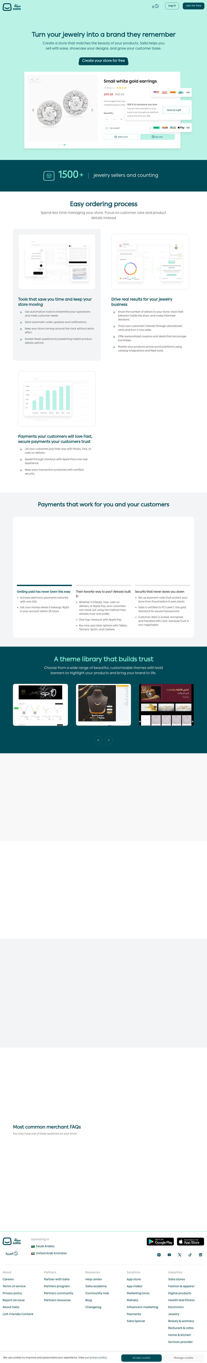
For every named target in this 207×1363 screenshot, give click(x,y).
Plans (126, 6)
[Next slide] (98, 740)
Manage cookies (183, 1358)
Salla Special (107, 6)
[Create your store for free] (103, 61)
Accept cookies (141, 1358)
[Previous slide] (109, 740)
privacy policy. (98, 1358)
